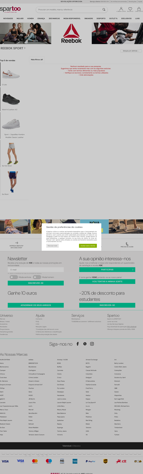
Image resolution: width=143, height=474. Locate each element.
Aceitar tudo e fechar (88, 246)
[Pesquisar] (104, 10)
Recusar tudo (52, 246)
